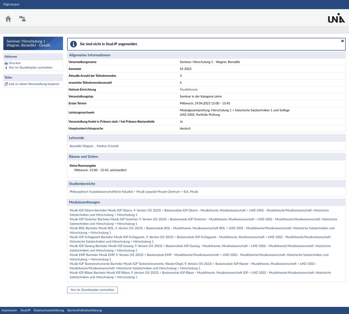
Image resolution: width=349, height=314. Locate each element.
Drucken (15, 63)
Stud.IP (25, 310)
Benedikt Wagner (82, 146)
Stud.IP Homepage (331, 15)
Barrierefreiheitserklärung (84, 310)
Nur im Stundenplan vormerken (30, 67)
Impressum (9, 310)
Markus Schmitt (108, 146)
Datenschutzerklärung (49, 310)
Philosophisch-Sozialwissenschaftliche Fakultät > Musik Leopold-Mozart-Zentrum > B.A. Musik (134, 191)
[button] (342, 41)
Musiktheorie (189, 89)
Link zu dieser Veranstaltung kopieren (34, 84)
